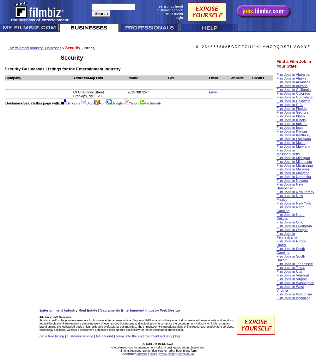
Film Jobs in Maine (291, 143)
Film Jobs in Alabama (293, 74)
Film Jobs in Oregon (291, 230)
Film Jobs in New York (293, 203)
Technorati (150, 103)
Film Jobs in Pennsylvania (286, 235)
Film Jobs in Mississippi (294, 165)
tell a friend (104, 336)
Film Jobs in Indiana (291, 124)
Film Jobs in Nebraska (293, 177)
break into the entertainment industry (144, 336)
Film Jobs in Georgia (292, 112)
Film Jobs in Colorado (293, 93)
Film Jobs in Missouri (292, 169)
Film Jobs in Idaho (290, 116)
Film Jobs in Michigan (293, 158)
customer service (80, 336)
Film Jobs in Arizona (291, 86)
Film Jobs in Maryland (293, 146)
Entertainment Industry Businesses (34, 48)
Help (153, 353)
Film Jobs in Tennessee (294, 264)
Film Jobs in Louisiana (293, 139)
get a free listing (52, 336)
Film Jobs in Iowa (289, 127)
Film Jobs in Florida (291, 108)
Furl (100, 103)
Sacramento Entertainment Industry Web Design (140, 310)
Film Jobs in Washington (295, 283)
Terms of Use (186, 353)
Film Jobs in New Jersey (295, 192)
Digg (87, 103)
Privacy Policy (167, 353)
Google (114, 103)
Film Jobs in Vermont (292, 275)
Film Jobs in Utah (289, 271)
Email (213, 92)
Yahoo (131, 103)
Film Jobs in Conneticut (294, 97)
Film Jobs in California (293, 90)
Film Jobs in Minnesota (294, 162)
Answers (142, 353)
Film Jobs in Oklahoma (294, 226)
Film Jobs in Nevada (292, 180)
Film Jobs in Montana (293, 173)
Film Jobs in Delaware (293, 101)
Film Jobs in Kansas (291, 131)
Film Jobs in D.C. (289, 105)
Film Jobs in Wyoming (293, 298)
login (178, 336)
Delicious (71, 103)
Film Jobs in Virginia (291, 279)
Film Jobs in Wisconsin (294, 294)
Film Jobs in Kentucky (293, 135)
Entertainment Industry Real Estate (68, 310)
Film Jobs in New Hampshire (289, 186)
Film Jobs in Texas (290, 268)
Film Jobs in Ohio (289, 222)
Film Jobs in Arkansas (293, 82)
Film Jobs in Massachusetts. (288, 152)
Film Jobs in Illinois (291, 120)
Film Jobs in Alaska (291, 78)
